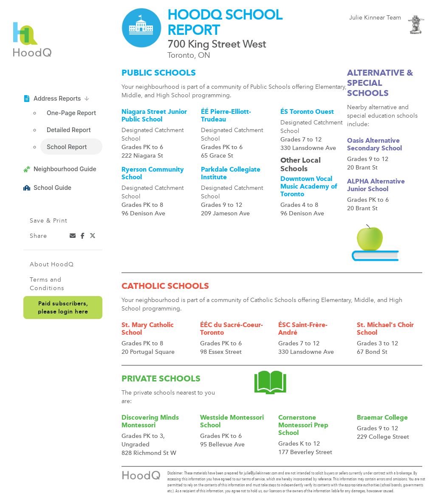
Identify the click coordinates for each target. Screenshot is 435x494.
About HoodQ (52, 265)
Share (38, 236)
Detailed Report (68, 129)
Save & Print (48, 221)
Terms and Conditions (47, 284)
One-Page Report (71, 112)
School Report (67, 146)
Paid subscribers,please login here (63, 308)
